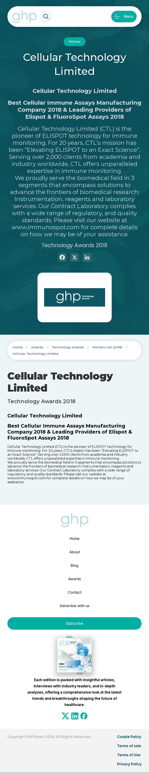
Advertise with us (74, 606)
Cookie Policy (129, 737)
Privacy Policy (129, 764)
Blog (74, 565)
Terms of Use (129, 755)
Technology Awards (68, 347)
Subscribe (74, 623)
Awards (37, 347)
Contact (74, 592)
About (74, 552)
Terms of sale (129, 746)
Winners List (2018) (107, 347)
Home (18, 347)
